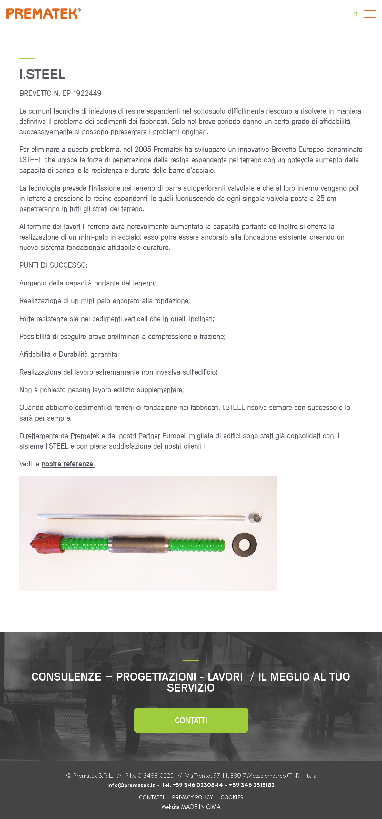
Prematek (43, 13)
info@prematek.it (131, 785)
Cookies (232, 797)
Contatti (191, 720)
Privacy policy (192, 797)
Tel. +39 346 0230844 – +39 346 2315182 (218, 785)
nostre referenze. (68, 463)
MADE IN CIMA (201, 807)
